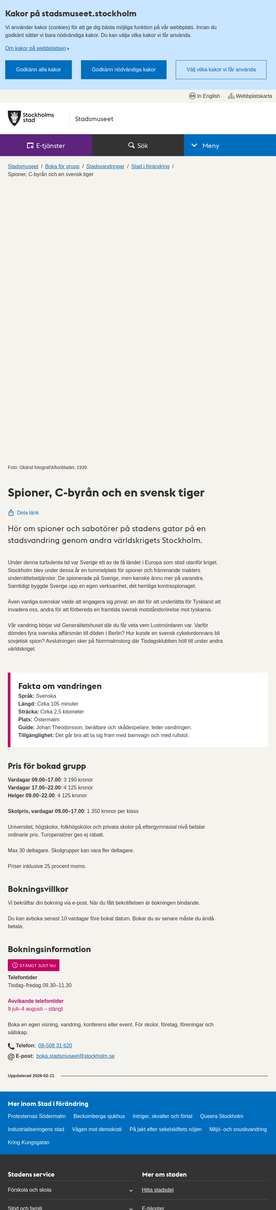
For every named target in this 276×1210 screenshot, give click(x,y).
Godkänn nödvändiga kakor (124, 69)
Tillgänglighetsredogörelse (172, 1089)
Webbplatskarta (250, 96)
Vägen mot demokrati (97, 853)
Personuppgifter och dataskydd (178, 1108)
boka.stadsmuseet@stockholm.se (76, 779)
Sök (138, 145)
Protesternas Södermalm (37, 839)
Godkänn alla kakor (38, 69)
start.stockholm (246, 1186)
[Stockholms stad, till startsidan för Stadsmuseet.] (138, 118)
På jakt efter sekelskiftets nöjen (166, 853)
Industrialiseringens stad (36, 853)
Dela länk (23, 236)
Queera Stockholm (222, 839)
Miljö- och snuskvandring (238, 853)
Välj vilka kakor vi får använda (221, 69)
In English (204, 96)
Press (14, 1145)
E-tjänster (153, 932)
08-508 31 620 (55, 769)
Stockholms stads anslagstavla (178, 950)
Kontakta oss (23, 1089)
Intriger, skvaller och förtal (162, 839)
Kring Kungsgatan (28, 866)
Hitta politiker (23, 1108)
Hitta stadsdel (158, 913)
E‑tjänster (46, 145)
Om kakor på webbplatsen (35, 48)
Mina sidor (20, 1126)
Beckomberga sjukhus (99, 839)
